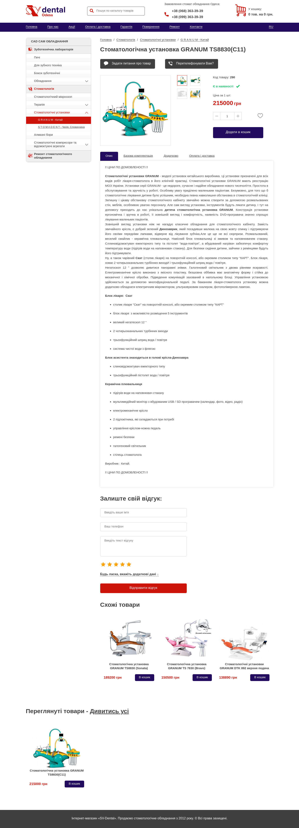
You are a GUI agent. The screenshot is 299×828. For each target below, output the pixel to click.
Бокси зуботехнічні (47, 73)
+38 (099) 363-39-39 (187, 17)
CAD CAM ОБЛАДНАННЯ (49, 41)
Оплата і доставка (97, 26)
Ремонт (174, 26)
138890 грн (228, 677)
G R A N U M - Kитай (50, 119)
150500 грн (170, 677)
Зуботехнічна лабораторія (53, 49)
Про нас (53, 26)
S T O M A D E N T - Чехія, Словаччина (61, 126)
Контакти (196, 26)
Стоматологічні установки (52, 112)
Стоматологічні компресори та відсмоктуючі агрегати (55, 144)
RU (271, 26)
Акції (71, 26)
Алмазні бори (43, 134)
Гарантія (126, 26)
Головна (31, 26)
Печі (37, 57)
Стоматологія (44, 88)
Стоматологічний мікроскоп (53, 96)
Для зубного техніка (48, 65)
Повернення (150, 26)
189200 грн (113, 677)
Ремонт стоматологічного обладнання (53, 155)
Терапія (39, 104)
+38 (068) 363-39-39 (183, 11)
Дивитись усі (109, 711)
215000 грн (38, 784)
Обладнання (43, 81)
